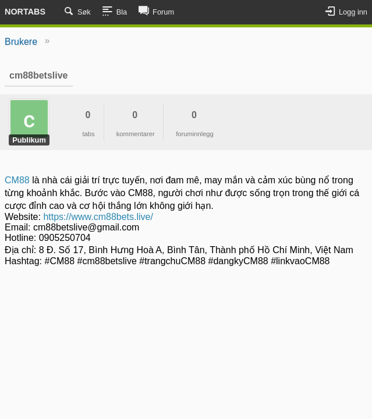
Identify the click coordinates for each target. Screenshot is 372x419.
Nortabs (25, 11)
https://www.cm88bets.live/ (98, 217)
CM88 (18, 180)
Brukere (21, 42)
